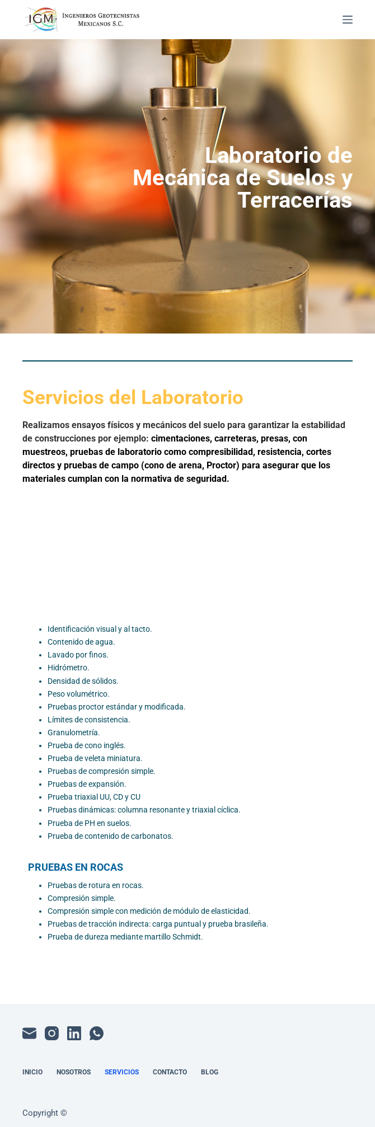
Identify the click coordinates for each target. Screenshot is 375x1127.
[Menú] (348, 20)
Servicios (122, 1072)
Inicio (32, 1072)
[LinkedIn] (74, 1033)
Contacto (170, 1072)
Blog (209, 1072)
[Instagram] (52, 1033)
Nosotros (74, 1072)
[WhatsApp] (97, 1033)
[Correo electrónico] (29, 1033)
